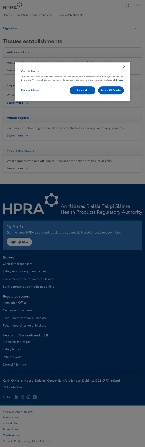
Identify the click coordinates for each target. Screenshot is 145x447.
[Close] (124, 66)
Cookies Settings (30, 90)
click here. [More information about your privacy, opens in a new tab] (118, 80)
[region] (72, 81)
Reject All (82, 90)
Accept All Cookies (111, 90)
